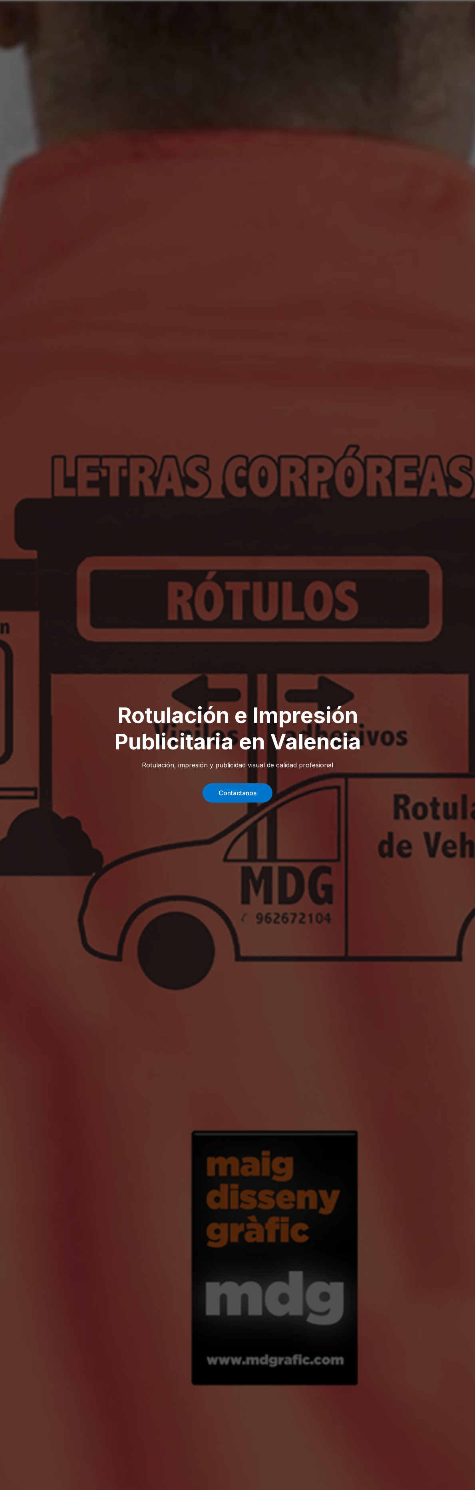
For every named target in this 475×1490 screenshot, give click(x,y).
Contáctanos (237, 793)
